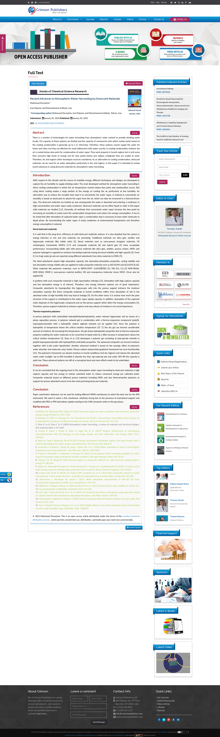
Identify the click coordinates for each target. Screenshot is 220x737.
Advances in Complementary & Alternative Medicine (173, 238)
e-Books (117, 19)
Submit (163, 182)
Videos (130, 19)
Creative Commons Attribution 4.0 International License (81, 733)
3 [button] (166, 298)
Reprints (104, 19)
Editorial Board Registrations (172, 359)
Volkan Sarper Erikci (179, 491)
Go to (135, 133)
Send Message (99, 720)
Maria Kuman (173, 227)
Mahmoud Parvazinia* (40, 103)
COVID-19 (180, 19)
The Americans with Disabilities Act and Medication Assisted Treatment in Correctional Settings (173, 94)
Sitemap (164, 2)
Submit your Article (168, 365)
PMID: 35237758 (163, 125)
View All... (187, 302)
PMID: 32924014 (163, 139)
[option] (173, 227)
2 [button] (161, 298)
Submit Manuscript (166, 698)
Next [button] (194, 227)
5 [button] (163, 302)
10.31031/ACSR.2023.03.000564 (49, 123)
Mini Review (38, 83)
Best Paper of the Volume (170, 371)
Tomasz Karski (177, 507)
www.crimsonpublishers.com (117, 733)
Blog (157, 2)
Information (74, 19)
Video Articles (163, 702)
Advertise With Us (167, 389)
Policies (144, 19)
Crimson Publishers (162, 730)
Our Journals (163, 695)
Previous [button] (152, 227)
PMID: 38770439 (163, 101)
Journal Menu (133, 83)
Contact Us (159, 19)
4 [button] (170, 298)
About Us (57, 19)
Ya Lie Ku (174, 475)
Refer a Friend (165, 383)
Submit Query (134, 527)
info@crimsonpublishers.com (129, 711)
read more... (42, 711)
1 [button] (157, 298)
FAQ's (153, 2)
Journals (90, 19)
